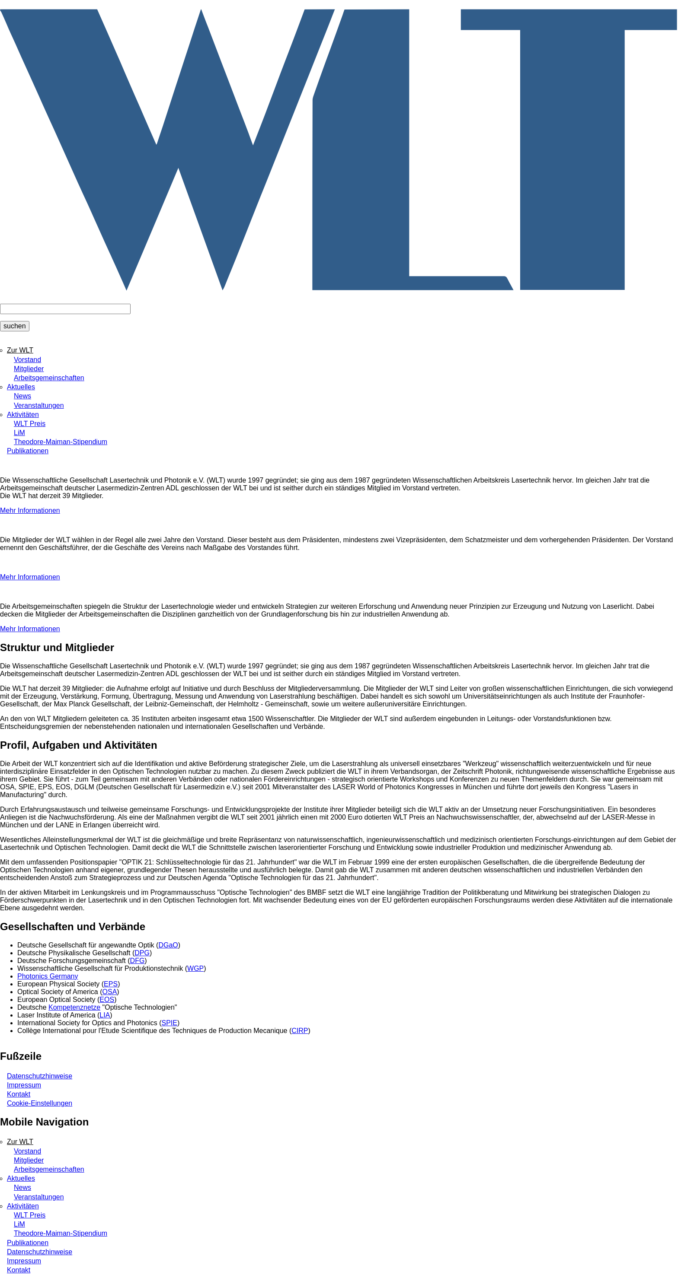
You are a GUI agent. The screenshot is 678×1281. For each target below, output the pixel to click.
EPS (111, 984)
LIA (104, 1015)
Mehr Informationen (30, 510)
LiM (19, 432)
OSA (109, 991)
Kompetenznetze (74, 1007)
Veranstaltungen (39, 405)
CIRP (299, 1030)
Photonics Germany (47, 976)
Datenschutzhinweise (39, 1076)
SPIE (169, 1023)
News (22, 396)
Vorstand (27, 359)
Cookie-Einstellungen (39, 1103)
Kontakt (18, 1094)
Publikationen (27, 451)
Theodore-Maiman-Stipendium (60, 441)
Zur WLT (20, 350)
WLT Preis (29, 423)
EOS (106, 999)
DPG (142, 953)
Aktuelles (21, 387)
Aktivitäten (23, 414)
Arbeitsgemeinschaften (49, 377)
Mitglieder (29, 368)
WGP (195, 968)
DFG (137, 960)
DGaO (168, 945)
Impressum (24, 1085)
